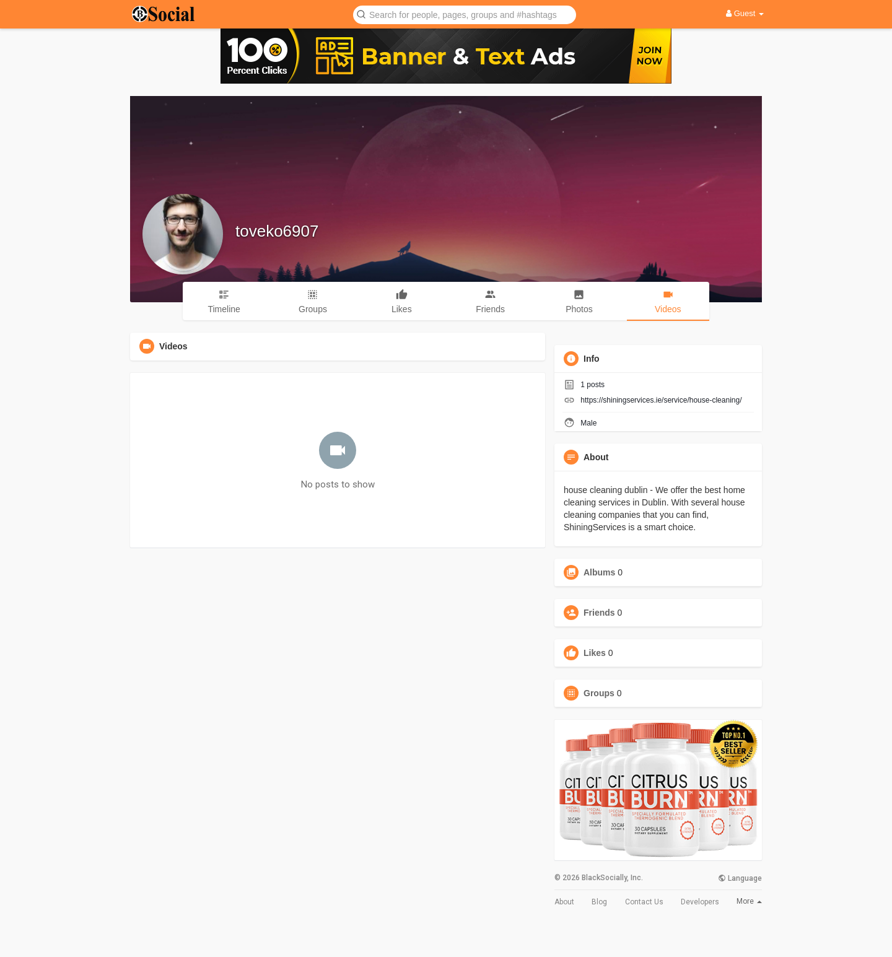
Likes (595, 653)
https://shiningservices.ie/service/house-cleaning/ (660, 400)
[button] (464, 14)
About (564, 902)
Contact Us (644, 902)
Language (740, 878)
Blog (599, 902)
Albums (599, 572)
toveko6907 (276, 231)
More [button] (749, 901)
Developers (700, 902)
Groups (599, 693)
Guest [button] (745, 13)
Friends (599, 613)
